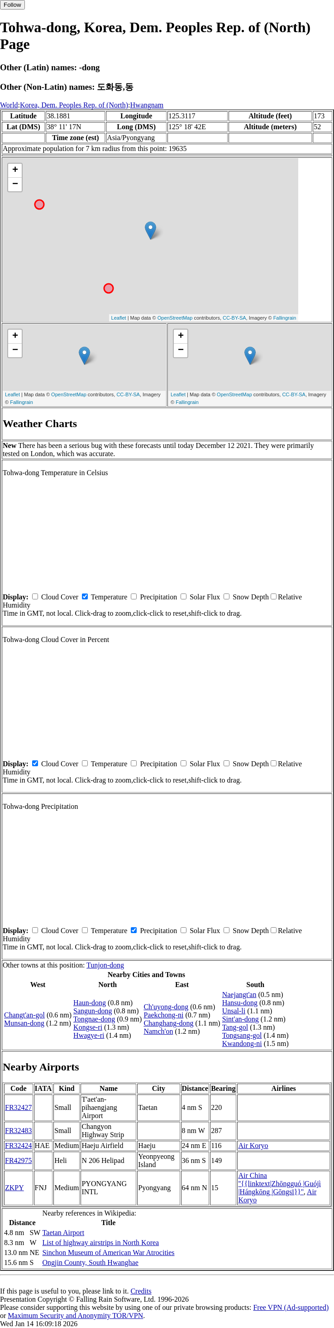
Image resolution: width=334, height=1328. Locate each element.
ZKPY (14, 1188)
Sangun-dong (92, 1011)
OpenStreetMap (175, 318)
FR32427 (18, 1107)
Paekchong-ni (163, 1015)
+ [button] (15, 170)
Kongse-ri (87, 1027)
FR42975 (18, 1160)
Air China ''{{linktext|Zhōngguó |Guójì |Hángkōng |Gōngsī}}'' (279, 1184)
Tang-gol (235, 1027)
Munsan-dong (24, 1023)
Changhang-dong (168, 1023)
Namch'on (158, 1031)
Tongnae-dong (94, 1019)
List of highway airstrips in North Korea (100, 1242)
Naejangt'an (239, 994)
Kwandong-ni (242, 1043)
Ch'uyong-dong (165, 1007)
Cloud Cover (59, 597)
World (9, 105)
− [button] (15, 184)
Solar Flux (205, 597)
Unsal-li (234, 1011)
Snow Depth (251, 597)
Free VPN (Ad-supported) (291, 1307)
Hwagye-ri (88, 1035)
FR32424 (18, 1145)
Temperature (109, 597)
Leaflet (118, 318)
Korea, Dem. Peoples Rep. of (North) (74, 105)
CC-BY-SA (234, 318)
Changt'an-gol (24, 1015)
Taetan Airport (63, 1232)
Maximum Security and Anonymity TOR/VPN (75, 1315)
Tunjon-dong (105, 965)
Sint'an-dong (240, 1019)
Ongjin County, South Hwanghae (90, 1262)
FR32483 (18, 1130)
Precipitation (158, 597)
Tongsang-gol (242, 1035)
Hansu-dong (240, 1003)
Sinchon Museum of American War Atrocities (108, 1252)
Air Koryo (253, 1145)
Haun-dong (89, 1003)
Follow (12, 4)
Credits (140, 1291)
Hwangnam (147, 105)
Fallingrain (284, 318)
